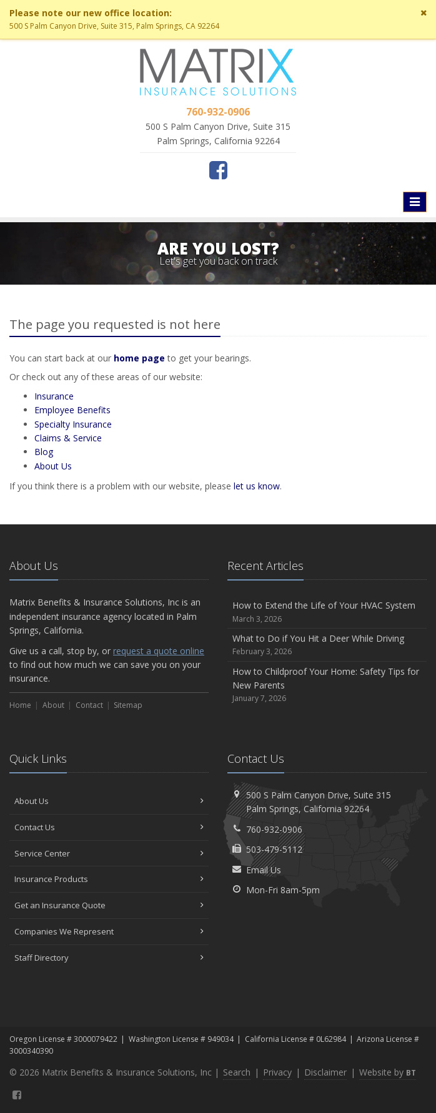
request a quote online (158, 651)
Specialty (73, 424)
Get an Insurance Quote (109, 905)
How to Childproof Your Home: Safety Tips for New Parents (327, 685)
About (53, 466)
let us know (257, 486)
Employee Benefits (72, 410)
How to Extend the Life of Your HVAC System (327, 612)
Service (68, 438)
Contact (89, 705)
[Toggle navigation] (415, 202)
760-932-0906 (274, 829)
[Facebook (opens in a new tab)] (218, 169)
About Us (109, 801)
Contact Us (109, 827)
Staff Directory (109, 957)
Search (236, 1072)
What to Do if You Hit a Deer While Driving (327, 645)
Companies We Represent (109, 931)
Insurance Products (109, 879)
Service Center (109, 853)
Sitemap (128, 705)
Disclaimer (325, 1072)
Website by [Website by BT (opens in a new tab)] (387, 1072)
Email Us (263, 870)
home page (139, 358)
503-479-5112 (274, 849)
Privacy (277, 1072)
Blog (43, 452)
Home (20, 705)
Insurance (54, 396)
